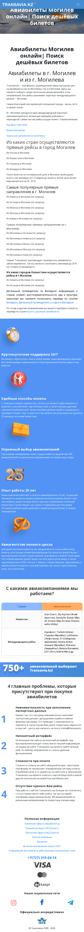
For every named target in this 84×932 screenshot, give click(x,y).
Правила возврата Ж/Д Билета (42, 828)
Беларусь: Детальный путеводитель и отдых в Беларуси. (40, 302)
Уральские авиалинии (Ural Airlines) (25, 135)
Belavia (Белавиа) (15, 130)
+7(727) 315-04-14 (42, 857)
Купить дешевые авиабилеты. (43, 311)
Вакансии (42, 841)
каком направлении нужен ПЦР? (43, 846)
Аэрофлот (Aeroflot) (16, 124)
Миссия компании (42, 837)
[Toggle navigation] (78, 4)
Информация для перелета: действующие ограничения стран (42, 850)
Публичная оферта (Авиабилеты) (42, 823)
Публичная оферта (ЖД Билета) (42, 832)
